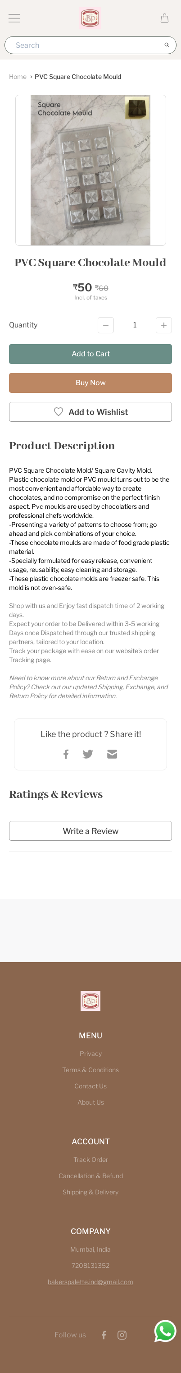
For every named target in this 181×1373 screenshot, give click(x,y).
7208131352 (90, 1265)
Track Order (90, 1159)
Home (18, 76)
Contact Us (90, 1086)
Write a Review (90, 831)
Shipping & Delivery (90, 1192)
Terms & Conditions (90, 1070)
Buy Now (91, 382)
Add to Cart (91, 354)
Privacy (91, 1053)
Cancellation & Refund (91, 1175)
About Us (90, 1102)
